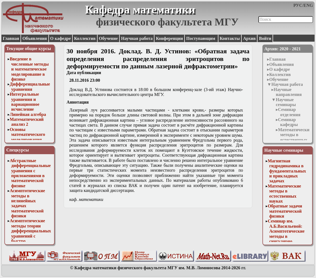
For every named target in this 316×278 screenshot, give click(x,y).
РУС (297, 5)
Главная (11, 38)
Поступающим (201, 38)
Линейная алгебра (28, 114)
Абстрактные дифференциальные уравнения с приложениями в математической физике (30, 173)
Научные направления (288, 92)
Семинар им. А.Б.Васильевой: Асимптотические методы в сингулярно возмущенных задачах (286, 236)
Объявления (34, 38)
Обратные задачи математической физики (285, 211)
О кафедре (60, 38)
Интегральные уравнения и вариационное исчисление (24, 102)
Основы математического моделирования (27, 134)
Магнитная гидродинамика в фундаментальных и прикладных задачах (287, 171)
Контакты (230, 38)
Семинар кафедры (288, 122)
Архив (249, 38)
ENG (308, 5)
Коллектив (85, 38)
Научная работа (137, 38)
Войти (265, 38)
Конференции (169, 38)
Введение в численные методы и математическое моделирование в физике (29, 69)
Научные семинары (286, 102)
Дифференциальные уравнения (30, 86)
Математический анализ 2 (26, 122)
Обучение (108, 38)
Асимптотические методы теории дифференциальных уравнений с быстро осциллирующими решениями (30, 235)
